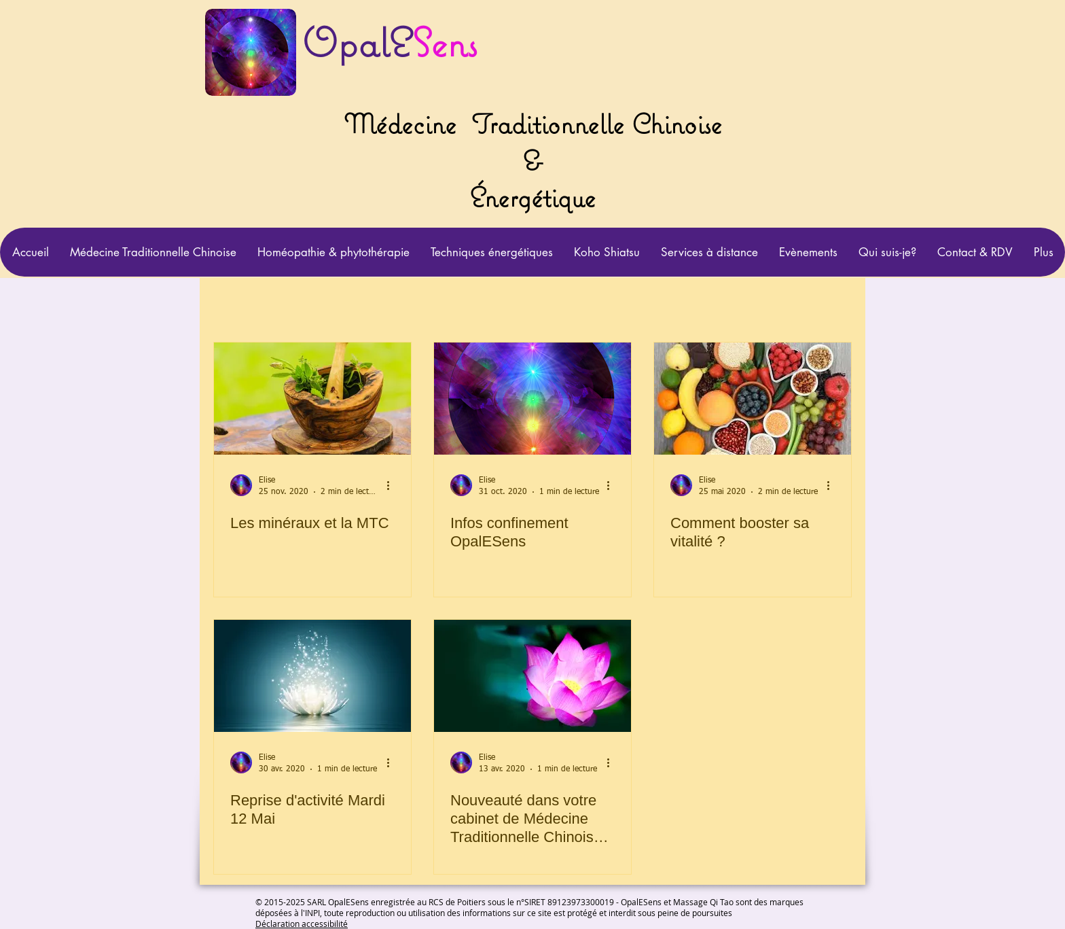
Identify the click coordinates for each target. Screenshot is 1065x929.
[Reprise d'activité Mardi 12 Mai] (312, 676)
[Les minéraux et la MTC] (312, 399)
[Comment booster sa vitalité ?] (752, 399)
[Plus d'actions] (392, 485)
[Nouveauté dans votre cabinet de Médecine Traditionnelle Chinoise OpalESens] (532, 676)
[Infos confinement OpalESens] (532, 399)
